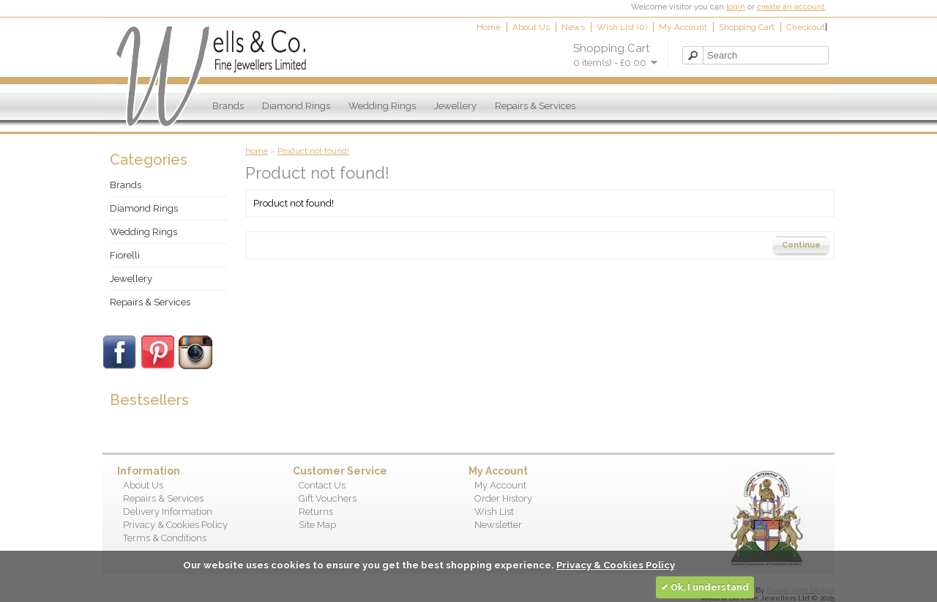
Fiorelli (125, 255)
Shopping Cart (746, 27)
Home (489, 27)
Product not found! (313, 151)
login (735, 7)
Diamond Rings (296, 105)
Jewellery (455, 105)
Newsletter (498, 524)
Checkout (805, 27)
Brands (228, 105)
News (573, 27)
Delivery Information (167, 511)
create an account (791, 7)
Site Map (317, 524)
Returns (316, 511)
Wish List (494, 511)
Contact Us (322, 485)
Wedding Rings (382, 105)
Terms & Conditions (164, 537)
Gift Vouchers (327, 498)
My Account (683, 27)
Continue (801, 245)
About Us (531, 27)
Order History (503, 498)
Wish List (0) (622, 27)
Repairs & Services (535, 105)
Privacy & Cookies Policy (175, 524)
